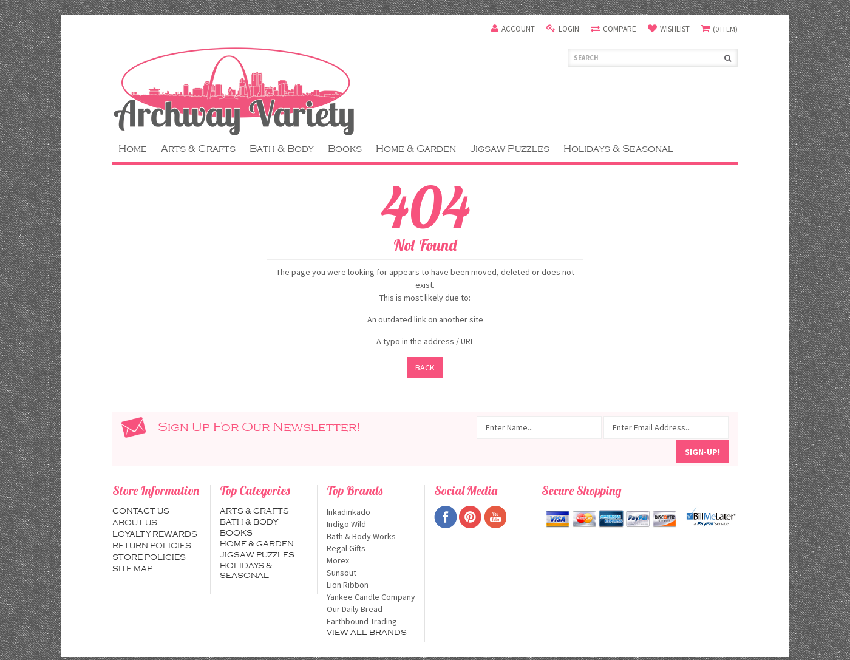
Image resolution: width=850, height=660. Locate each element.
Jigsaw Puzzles (509, 148)
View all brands (367, 632)
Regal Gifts (371, 548)
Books (345, 148)
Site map (132, 569)
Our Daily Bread (371, 609)
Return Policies (151, 546)
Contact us (140, 511)
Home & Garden (416, 148)
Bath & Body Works (371, 536)
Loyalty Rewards (154, 534)
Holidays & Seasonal (618, 148)
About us (134, 523)
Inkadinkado (371, 512)
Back (425, 367)
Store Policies (149, 557)
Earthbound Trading (371, 621)
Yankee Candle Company (371, 597)
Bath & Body (282, 148)
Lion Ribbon (371, 585)
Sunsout (371, 572)
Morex (371, 560)
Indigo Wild (371, 524)
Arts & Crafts (198, 148)
